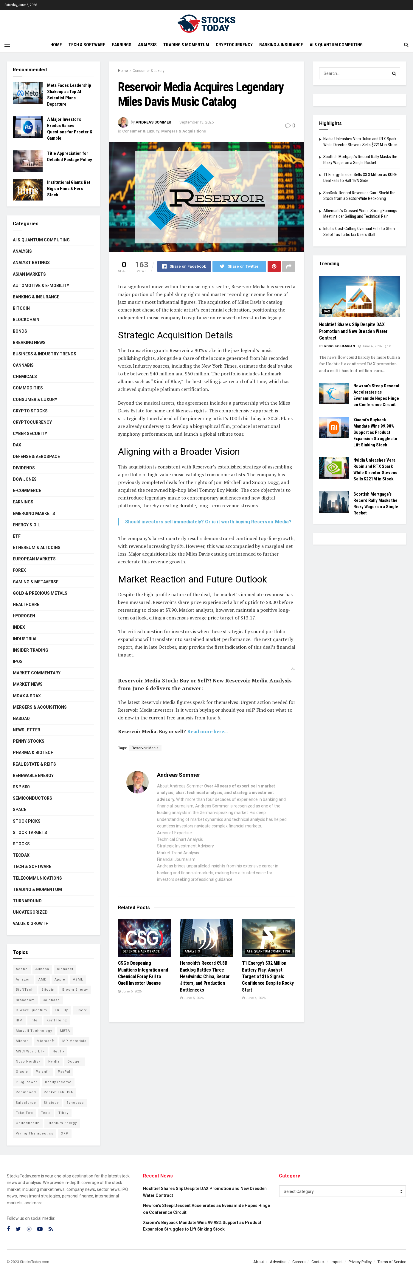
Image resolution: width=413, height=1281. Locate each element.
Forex (19, 570)
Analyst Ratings (31, 262)
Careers (298, 1262)
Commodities (28, 388)
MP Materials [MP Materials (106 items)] (74, 1041)
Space (19, 809)
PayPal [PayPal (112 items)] (64, 1072)
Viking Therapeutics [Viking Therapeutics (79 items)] (34, 1133)
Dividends (24, 467)
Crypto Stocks (30, 410)
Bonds (20, 331)
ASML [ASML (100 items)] (78, 979)
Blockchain (26, 319)
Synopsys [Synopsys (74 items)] (75, 1103)
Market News (28, 684)
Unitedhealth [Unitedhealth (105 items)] (28, 1123)
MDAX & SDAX (27, 695)
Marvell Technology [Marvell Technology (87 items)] (34, 1031)
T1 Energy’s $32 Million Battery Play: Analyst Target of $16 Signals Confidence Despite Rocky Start (268, 976)
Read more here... (207, 731)
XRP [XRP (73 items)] (65, 1133)
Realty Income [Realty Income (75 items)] (58, 1082)
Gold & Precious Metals (40, 593)
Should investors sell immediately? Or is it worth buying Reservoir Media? (208, 522)
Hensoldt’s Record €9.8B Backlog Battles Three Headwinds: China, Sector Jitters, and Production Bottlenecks (205, 976)
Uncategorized (30, 912)
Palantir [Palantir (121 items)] (43, 1072)
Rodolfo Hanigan (339, 346)
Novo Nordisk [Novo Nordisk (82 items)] (28, 1061)
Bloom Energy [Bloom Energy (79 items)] (75, 990)
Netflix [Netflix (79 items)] (58, 1051)
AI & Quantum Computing (336, 44)
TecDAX (21, 855)
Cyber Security (30, 433)
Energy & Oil (26, 524)
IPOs (18, 661)
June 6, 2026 (370, 346)
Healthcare (26, 604)
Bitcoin (21, 308)
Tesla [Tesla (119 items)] (46, 1113)
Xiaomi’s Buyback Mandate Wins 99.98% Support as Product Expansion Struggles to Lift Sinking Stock (375, 432)
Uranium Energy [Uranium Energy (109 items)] (62, 1123)
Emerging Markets (34, 513)
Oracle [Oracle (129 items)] (22, 1072)
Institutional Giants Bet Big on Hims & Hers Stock (68, 189)
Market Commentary (36, 672)
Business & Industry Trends (44, 354)
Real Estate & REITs (34, 764)
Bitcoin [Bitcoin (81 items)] (48, 990)
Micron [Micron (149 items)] (22, 1041)
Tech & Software (87, 44)
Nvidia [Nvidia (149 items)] (54, 1061)
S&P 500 (21, 786)
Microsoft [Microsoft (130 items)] (46, 1041)
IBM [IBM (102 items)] (19, 1020)
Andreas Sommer (153, 122)
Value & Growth (31, 923)
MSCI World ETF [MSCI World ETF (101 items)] (30, 1051)
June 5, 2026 (130, 991)
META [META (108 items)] (65, 1031)
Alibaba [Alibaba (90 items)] (42, 969)
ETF (17, 536)
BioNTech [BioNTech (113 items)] (25, 990)
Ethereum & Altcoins (36, 547)
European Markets (34, 559)
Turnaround (27, 900)
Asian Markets (29, 274)
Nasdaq (21, 718)
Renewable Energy (33, 775)
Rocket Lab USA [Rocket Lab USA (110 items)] (58, 1092)
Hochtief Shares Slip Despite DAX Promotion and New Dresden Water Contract (353, 331)
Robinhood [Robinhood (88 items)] (26, 1092)
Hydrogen (24, 615)
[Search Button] (394, 73)
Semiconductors (32, 798)
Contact (318, 1262)
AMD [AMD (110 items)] (42, 979)
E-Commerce (27, 490)
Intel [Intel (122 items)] (34, 1020)
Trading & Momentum (186, 44)
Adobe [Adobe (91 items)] (22, 969)
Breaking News (29, 342)
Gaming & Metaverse (35, 581)
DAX (17, 445)
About (258, 1262)
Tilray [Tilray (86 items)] (63, 1113)
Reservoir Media (145, 748)
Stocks (21, 843)
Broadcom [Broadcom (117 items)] (25, 1000)
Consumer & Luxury (148, 71)
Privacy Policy (360, 1262)
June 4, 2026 (254, 998)
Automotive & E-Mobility (41, 285)
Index (19, 627)
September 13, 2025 (196, 122)
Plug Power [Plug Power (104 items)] (26, 1082)
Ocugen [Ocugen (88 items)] (74, 1061)
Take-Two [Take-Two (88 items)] (24, 1113)
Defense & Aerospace (141, 951)
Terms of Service (392, 1262)
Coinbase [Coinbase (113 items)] (51, 1000)
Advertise (278, 1262)
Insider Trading (30, 650)
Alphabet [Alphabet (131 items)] (65, 969)
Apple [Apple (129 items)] (60, 979)
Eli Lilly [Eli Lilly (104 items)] (61, 1010)
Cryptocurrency (234, 44)
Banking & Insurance (281, 44)
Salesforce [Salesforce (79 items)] (26, 1103)
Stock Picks (27, 821)
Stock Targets (30, 832)
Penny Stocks (28, 741)
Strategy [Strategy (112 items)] (51, 1103)
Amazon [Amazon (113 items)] (23, 979)
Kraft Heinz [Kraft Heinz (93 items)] (56, 1020)
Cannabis (23, 365)
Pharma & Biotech (33, 752)
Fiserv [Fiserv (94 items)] (81, 1010)
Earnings (121, 44)
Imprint (337, 1262)
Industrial (25, 638)
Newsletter (26, 729)
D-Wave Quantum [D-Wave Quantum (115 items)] (31, 1010)
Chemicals (25, 376)
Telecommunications (37, 878)
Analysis (147, 44)
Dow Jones (25, 479)
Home (56, 44)
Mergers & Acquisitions (183, 131)
